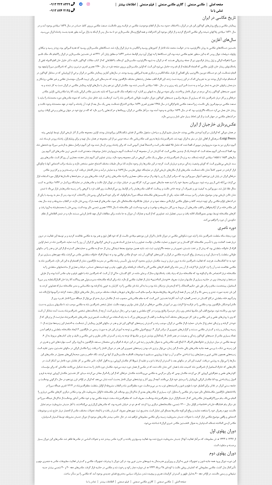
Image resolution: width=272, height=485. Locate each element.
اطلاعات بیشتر (126, 5)
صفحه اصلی (216, 5)
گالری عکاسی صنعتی (170, 5)
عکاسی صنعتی (196, 5)
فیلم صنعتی (146, 5)
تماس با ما (217, 11)
